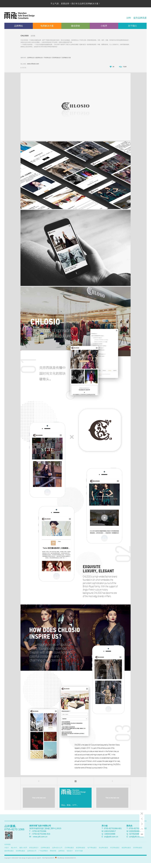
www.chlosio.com (33, 64)
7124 (122, 66)
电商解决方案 (47, 26)
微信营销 (75, 26)
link (141, 834)
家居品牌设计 (33, 847)
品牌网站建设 (45, 847)
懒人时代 (14, 847)
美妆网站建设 (103, 847)
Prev (141, 818)
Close (141, 813)
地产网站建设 (92, 847)
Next (141, 823)
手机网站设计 (48, 57)
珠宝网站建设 (114, 847)
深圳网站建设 (137, 847)
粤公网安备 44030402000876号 (66, 858)
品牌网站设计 (31, 57)
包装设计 (70, 851)
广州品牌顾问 (43, 851)
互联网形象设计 (56, 57)
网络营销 (53, 851)
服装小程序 (23, 847)
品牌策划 (61, 851)
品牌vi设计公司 (57, 847)
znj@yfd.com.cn (111, 837)
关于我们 (132, 26)
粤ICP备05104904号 (48, 858)
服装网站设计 (39, 57)
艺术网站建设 (69, 847)
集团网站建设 (126, 847)
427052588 (134, 834)
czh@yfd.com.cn (136, 837)
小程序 (104, 26)
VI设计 (6, 847)
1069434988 (109, 834)
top (141, 829)
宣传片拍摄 (79, 851)
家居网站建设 (80, 847)
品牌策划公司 (31, 851)
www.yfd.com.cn (40, 837)
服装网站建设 (9, 851)
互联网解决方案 (66, 57)
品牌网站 (18, 26)
